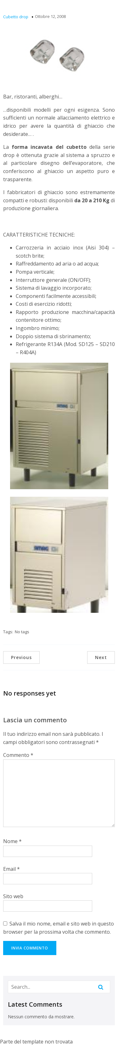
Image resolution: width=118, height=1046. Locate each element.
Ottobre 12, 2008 (50, 16)
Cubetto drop (15, 17)
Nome (12, 841)
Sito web (13, 896)
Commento (18, 755)
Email (11, 868)
